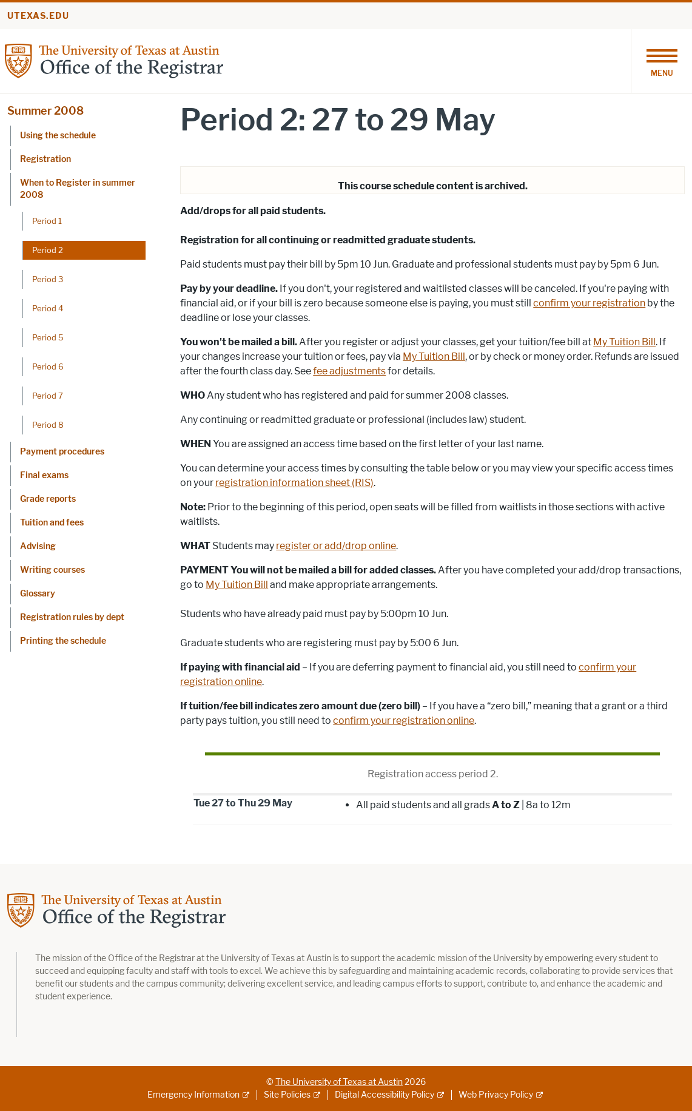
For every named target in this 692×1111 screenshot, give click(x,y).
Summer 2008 (45, 111)
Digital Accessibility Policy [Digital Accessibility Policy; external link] (384, 1095)
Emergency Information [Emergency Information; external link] (193, 1095)
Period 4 (47, 308)
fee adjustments (349, 371)
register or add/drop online (336, 546)
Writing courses (52, 570)
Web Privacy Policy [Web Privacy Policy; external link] (496, 1095)
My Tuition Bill (624, 342)
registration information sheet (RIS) (294, 482)
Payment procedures (62, 452)
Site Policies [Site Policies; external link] (287, 1095)
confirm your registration (589, 303)
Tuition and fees (52, 523)
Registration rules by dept (72, 617)
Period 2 (47, 250)
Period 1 (47, 221)
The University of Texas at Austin (339, 1082)
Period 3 (47, 279)
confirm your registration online (403, 720)
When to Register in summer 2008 (77, 189)
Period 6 (48, 366)
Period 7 (47, 395)
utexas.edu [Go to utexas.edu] (38, 16)
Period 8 (48, 425)
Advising (38, 546)
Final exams (44, 475)
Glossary (37, 594)
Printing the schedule (63, 641)
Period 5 (48, 337)
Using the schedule (58, 135)
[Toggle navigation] (661, 61)
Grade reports (48, 499)
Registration (45, 159)
